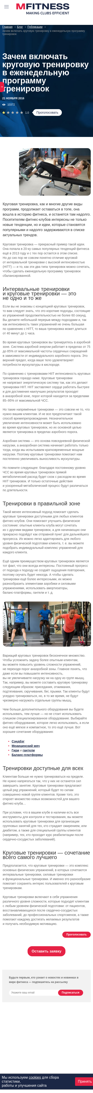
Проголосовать (47, 112)
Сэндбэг (18, 741)
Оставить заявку (46, 951)
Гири (15, 750)
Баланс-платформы (27, 755)
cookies (35, 1077)
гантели (29, 750)
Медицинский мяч (26, 746)
